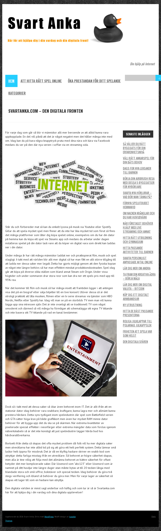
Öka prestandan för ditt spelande (94, 80)
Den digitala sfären (135, 341)
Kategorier (17, 93)
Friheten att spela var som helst (137, 333)
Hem (11, 80)
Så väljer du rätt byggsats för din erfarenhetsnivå (134, 147)
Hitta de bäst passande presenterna (138, 313)
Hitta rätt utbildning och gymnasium (137, 239)
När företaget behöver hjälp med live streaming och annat (138, 227)
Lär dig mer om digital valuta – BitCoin (137, 286)
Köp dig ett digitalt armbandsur (136, 296)
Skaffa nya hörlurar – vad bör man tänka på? (137, 194)
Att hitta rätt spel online (41, 80)
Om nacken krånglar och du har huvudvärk (139, 215)
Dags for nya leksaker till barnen (137, 170)
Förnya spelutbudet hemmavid (136, 205)
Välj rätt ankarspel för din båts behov (138, 160)
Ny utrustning (132, 304)
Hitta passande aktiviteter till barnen (138, 249)
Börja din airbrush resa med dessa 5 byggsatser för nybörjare (138, 182)
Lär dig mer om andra (136, 268)
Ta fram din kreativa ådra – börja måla (139, 276)
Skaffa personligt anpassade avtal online (138, 260)
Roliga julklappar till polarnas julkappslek (137, 323)
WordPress (49, 516)
